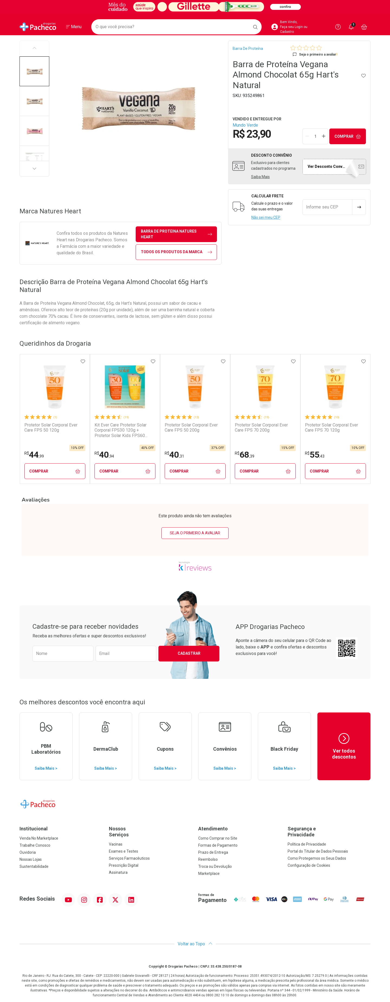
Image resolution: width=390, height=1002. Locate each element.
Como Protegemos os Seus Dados (317, 858)
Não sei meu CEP (265, 217)
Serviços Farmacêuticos (129, 858)
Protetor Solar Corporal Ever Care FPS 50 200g (191, 427)
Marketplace (209, 873)
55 (314, 454)
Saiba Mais (260, 177)
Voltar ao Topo (195, 943)
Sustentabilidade (34, 866)
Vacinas (115, 844)
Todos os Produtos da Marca (176, 252)
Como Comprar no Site (217, 838)
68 (244, 454)
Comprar (347, 136)
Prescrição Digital (123, 865)
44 (34, 454)
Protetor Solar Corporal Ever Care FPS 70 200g (261, 427)
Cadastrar (189, 653)
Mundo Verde (245, 125)
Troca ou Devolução (215, 866)
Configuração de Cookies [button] (309, 865)
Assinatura (118, 872)
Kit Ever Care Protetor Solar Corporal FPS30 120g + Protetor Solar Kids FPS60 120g (121, 430)
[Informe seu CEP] (327, 207)
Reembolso (208, 859)
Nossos (150, 831)
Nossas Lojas (31, 859)
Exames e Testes (123, 851)
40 (104, 454)
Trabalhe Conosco (35, 845)
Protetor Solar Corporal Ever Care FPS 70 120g (331, 427)
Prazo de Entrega (213, 852)
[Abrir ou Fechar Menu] (74, 26)
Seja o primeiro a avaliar (195, 533)
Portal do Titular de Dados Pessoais (318, 851)
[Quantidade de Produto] (315, 136)
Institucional (34, 828)
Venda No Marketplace (39, 838)
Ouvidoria (28, 852)
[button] (34, 71)
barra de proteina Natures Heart (176, 234)
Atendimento (213, 828)
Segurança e (329, 831)
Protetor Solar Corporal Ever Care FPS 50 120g (50, 427)
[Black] (195, 7)
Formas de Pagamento (218, 845)
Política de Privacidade (307, 844)
